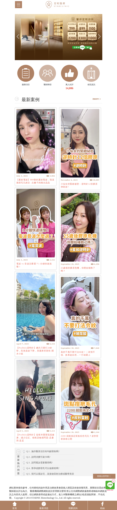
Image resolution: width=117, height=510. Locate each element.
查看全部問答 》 (104, 476)
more (96, 98)
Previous (17, 36)
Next (99, 36)
